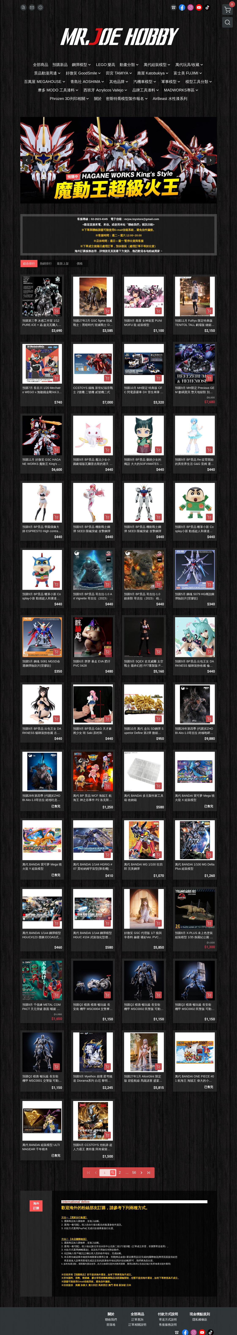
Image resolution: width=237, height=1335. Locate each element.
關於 (111, 1314)
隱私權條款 (199, 1319)
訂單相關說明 (137, 1324)
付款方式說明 (168, 1314)
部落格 (111, 1324)
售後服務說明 (168, 1324)
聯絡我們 (111, 1319)
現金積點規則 (200, 1314)
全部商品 (137, 1314)
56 (134, 1172)
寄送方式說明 (168, 1319)
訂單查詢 (137, 1319)
